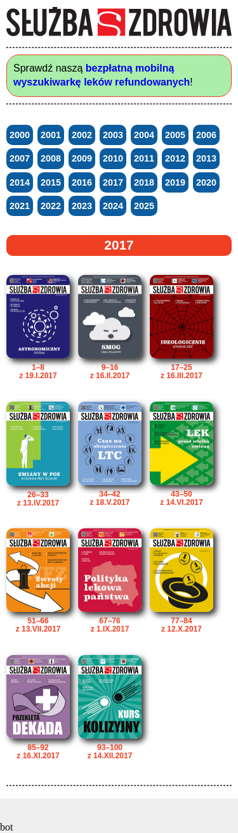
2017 (113, 182)
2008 (51, 158)
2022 (51, 206)
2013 (206, 158)
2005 (175, 135)
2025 (144, 206)
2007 (20, 158)
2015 (51, 182)
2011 (144, 158)
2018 (144, 182)
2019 (175, 182)
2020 (206, 182)
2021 (20, 206)
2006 (206, 135)
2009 (82, 158)
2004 (144, 135)
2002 (82, 135)
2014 (20, 182)
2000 (20, 135)
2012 (175, 158)
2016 (82, 182)
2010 (113, 158)
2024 (113, 206)
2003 (113, 135)
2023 (82, 206)
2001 (51, 135)
